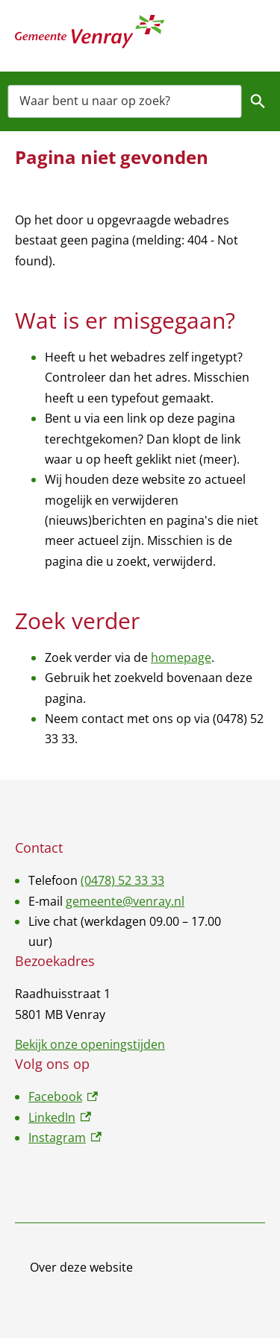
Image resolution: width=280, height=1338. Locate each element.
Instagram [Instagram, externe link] (65, 1137)
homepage (181, 657)
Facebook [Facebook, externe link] (63, 1096)
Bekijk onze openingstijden (90, 1044)
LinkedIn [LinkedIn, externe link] (59, 1117)
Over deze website (81, 1267)
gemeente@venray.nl (125, 901)
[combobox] (124, 101)
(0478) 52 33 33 (122, 880)
